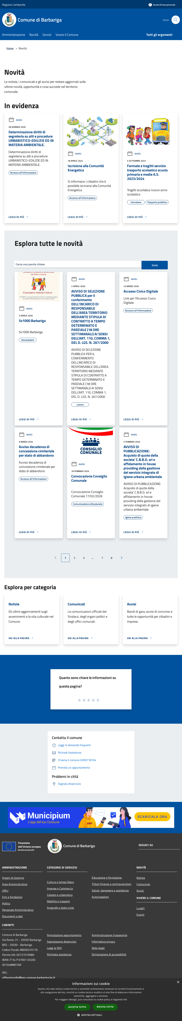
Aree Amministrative (14, 884)
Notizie (140, 878)
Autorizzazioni (100, 897)
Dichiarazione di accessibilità (109, 954)
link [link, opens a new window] (125, 999)
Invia (155, 265)
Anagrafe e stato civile (60, 908)
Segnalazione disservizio (61, 941)
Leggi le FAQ (54, 948)
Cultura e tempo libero (60, 882)
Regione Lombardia (13, 4)
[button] (91, 1015)
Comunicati (143, 884)
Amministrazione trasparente (109, 935)
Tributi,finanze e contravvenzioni (111, 884)
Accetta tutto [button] (77, 1007)
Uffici (5, 890)
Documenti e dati (12, 916)
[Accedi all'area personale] (162, 5)
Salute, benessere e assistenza (110, 890)
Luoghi (140, 908)
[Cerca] (175, 19)
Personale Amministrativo (18, 910)
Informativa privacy (103, 941)
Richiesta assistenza (59, 954)
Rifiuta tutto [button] (105, 1006)
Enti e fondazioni (12, 897)
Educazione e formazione (107, 877)
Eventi (140, 915)
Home (10, 48)
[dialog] (91, 999)
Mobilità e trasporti (58, 901)
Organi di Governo (13, 878)
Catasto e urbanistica (60, 895)
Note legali (98, 948)
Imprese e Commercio (60, 888)
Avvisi (15, 120)
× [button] (178, 982)
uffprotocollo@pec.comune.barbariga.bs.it (28, 977)
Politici (6, 903)
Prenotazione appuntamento (64, 935)
